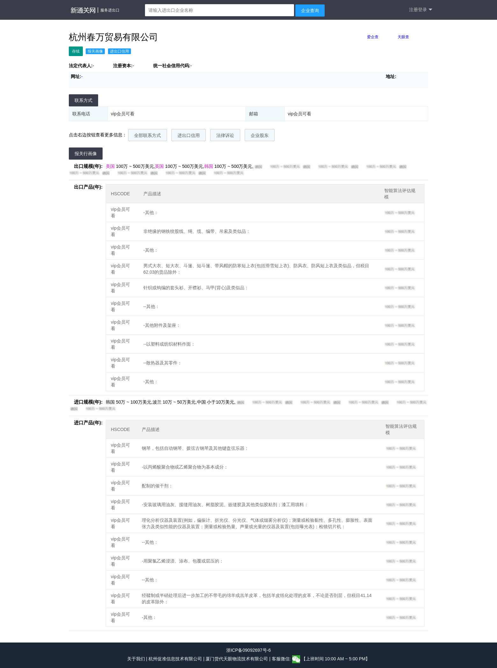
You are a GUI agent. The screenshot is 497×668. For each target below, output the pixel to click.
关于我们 (136, 659)
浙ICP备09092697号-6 (248, 650)
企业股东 (260, 135)
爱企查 (372, 37)
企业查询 (310, 10)
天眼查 (403, 37)
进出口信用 (188, 135)
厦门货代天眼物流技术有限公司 (237, 659)
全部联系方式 (147, 135)
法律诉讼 (225, 135)
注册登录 (420, 9)
